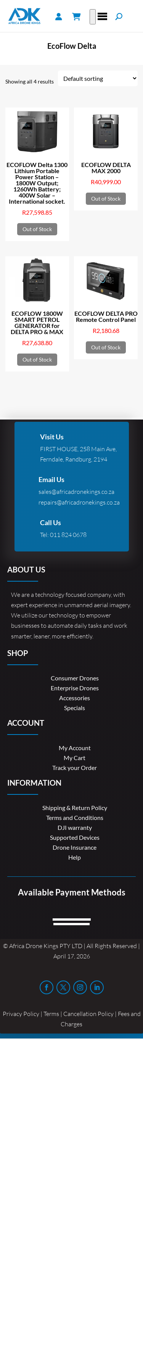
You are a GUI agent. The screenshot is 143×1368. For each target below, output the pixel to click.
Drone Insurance (74, 847)
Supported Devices (75, 837)
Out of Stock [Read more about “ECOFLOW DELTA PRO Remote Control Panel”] (106, 347)
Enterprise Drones (75, 687)
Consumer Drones (75, 678)
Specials (74, 707)
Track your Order (74, 767)
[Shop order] (98, 78)
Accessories (74, 697)
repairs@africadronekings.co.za (79, 502)
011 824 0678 (68, 535)
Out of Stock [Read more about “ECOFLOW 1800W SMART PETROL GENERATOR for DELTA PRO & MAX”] (37, 359)
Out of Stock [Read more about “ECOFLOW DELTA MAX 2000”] (106, 198)
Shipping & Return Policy (74, 807)
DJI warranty (75, 827)
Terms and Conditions (74, 817)
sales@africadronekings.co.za (76, 491)
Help (74, 857)
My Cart (74, 757)
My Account (75, 747)
